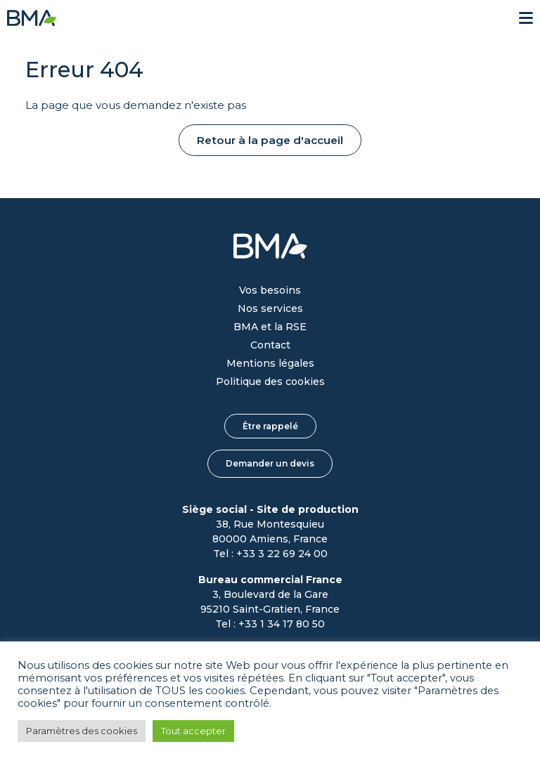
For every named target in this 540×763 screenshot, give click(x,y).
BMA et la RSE (270, 326)
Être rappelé (270, 426)
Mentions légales (270, 363)
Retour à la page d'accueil (270, 140)
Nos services (270, 308)
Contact (270, 345)
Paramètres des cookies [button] (81, 730)
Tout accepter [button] (193, 730)
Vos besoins (270, 290)
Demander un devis (270, 463)
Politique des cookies (270, 381)
